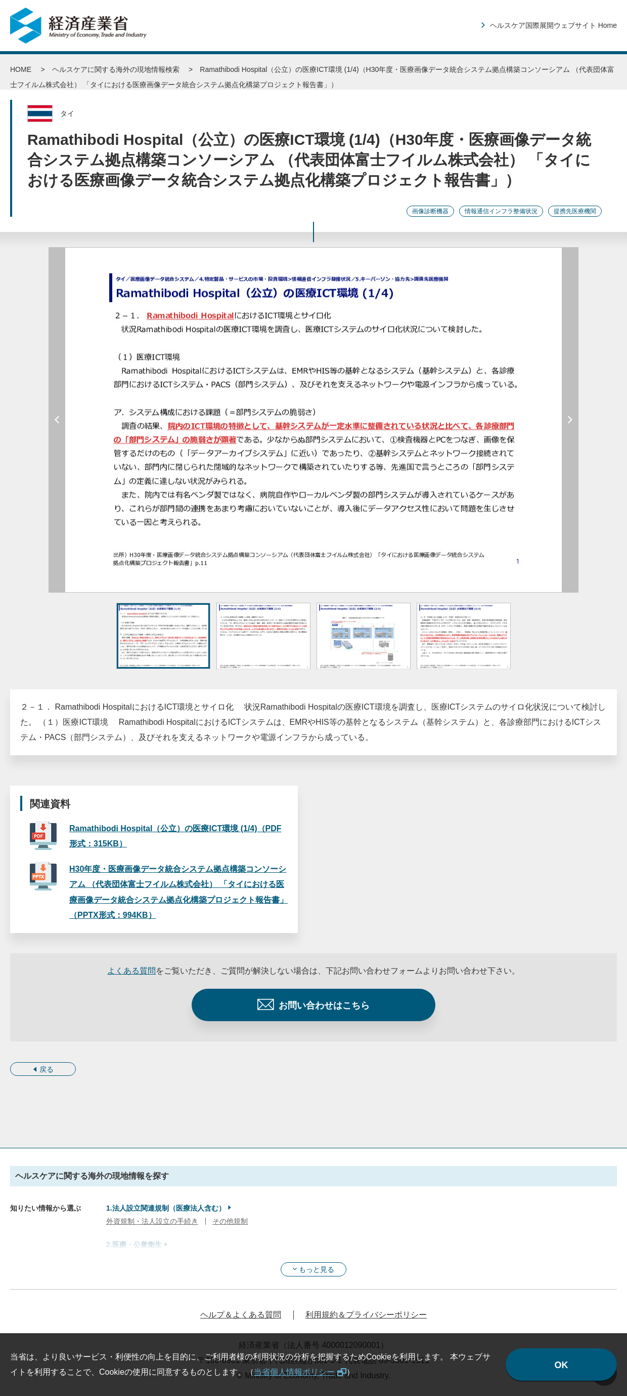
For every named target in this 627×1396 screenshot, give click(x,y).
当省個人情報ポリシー (294, 1372)
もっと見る (316, 1269)
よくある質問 (131, 970)
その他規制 (230, 1221)
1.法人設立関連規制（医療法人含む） (166, 1208)
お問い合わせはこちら (324, 1005)
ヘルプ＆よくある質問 (240, 1314)
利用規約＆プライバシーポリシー (366, 1314)
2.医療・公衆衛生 (134, 1244)
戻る (46, 1069)
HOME (20, 69)
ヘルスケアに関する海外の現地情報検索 (116, 69)
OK (561, 1365)
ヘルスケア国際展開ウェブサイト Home (553, 25)
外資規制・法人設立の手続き (152, 1221)
